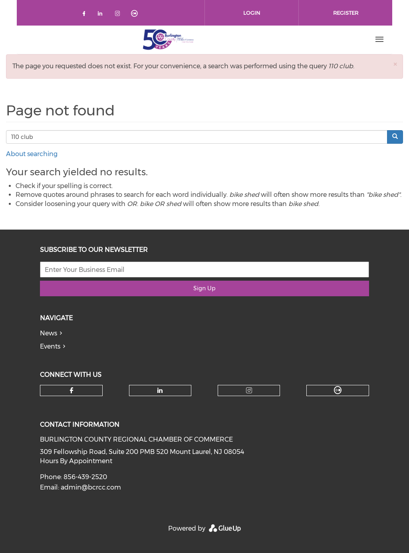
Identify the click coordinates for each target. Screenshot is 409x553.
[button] (395, 64)
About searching (32, 154)
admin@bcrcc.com (91, 487)
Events (50, 346)
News (48, 333)
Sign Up (204, 288)
